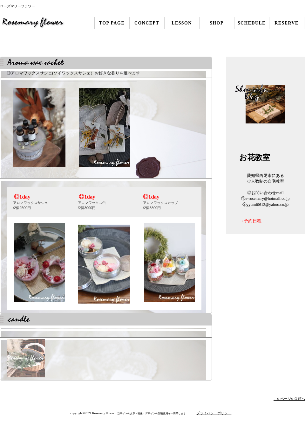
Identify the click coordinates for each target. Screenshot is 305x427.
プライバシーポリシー (213, 413)
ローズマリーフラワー (39, 23)
